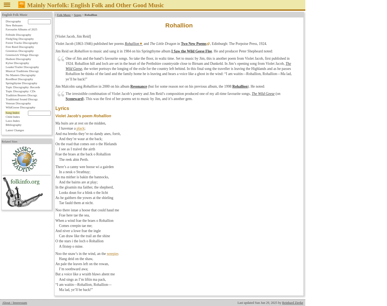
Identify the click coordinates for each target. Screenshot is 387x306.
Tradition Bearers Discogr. (22, 95)
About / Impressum (14, 303)
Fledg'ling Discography (20, 38)
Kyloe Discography (17, 63)
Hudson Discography (18, 59)
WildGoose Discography (20, 107)
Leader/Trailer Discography (22, 67)
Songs (77, 14)
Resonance (138, 86)
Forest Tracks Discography (22, 42)
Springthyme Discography (21, 83)
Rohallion (132, 44)
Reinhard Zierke (292, 303)
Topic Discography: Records (23, 87)
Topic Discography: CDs (20, 91)
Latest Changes (15, 130)
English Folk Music (15, 15)
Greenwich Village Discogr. (22, 54)
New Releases (14, 25)
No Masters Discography (21, 75)
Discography (13, 21)
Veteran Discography (18, 103)
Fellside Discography (18, 34)
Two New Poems (193, 44)
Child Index (13, 116)
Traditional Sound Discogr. (22, 99)
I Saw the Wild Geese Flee (191, 51)
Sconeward (74, 99)
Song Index (12, 112)
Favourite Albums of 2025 (21, 29)
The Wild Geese (263, 94)
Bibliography (14, 124)
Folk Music (64, 14)
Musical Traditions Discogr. (22, 71)
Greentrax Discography (20, 50)
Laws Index (13, 120)
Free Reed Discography (20, 46)
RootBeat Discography (19, 79)
